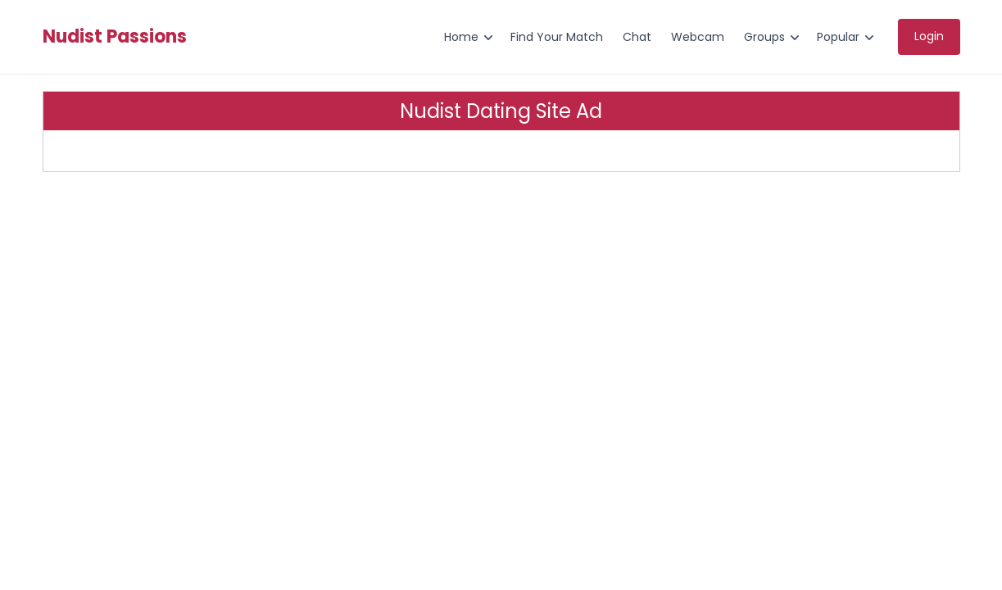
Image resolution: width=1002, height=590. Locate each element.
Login (929, 36)
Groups (764, 37)
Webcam (697, 37)
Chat (637, 37)
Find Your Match (556, 37)
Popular (838, 37)
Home (461, 37)
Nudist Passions (115, 37)
